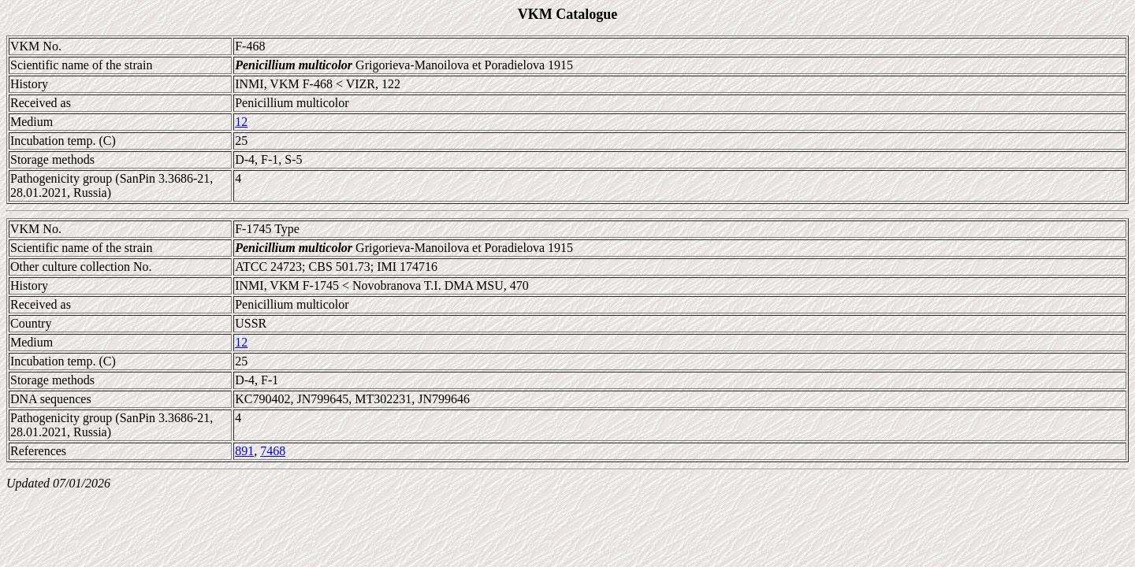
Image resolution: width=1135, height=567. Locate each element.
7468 (272, 451)
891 (244, 451)
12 (241, 121)
